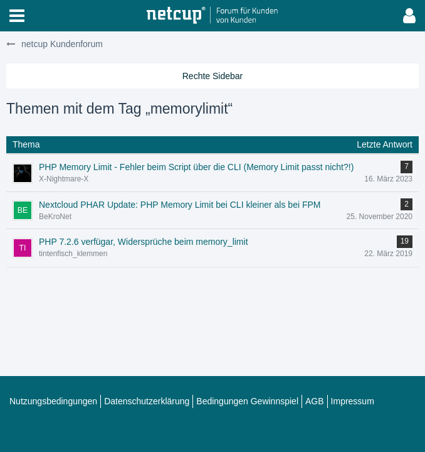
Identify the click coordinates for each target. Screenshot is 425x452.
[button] (17, 16)
